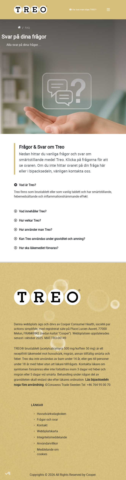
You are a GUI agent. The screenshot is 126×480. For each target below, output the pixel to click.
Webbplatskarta (47, 431)
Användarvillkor (47, 443)
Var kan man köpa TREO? (82, 9)
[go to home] (19, 27)
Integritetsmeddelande (52, 437)
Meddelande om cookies (48, 451)
